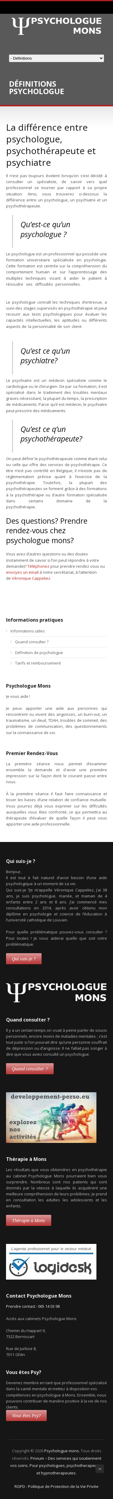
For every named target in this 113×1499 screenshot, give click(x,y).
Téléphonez (38, 566)
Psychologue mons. (62, 1450)
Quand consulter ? (32, 641)
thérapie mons (65, 578)
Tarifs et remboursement (38, 663)
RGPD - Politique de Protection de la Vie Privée (56, 1486)
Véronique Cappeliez (31, 578)
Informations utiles (28, 631)
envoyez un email (22, 572)
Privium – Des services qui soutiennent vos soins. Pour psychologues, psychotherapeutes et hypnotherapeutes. (56, 1466)
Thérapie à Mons (28, 1220)
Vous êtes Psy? (26, 1415)
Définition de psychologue (39, 652)
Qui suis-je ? (24, 958)
